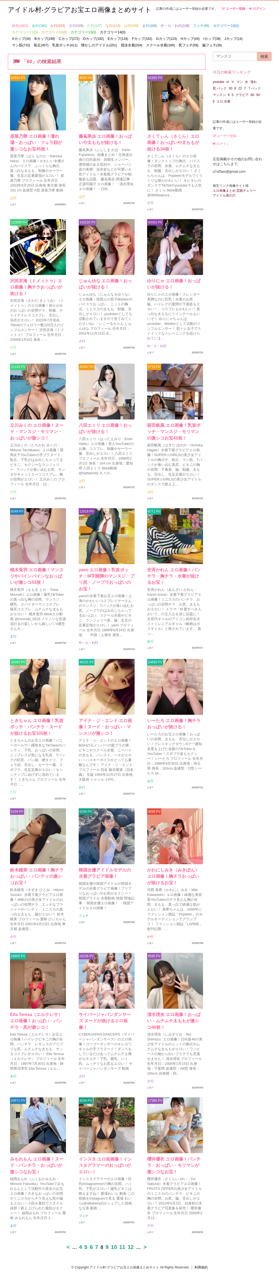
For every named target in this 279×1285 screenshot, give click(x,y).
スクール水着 (160, 45)
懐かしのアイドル (99, 45)
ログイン (257, 9)
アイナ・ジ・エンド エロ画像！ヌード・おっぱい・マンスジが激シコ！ (105, 727)
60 (258, 95)
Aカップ (21, 39)
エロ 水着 (223, 101)
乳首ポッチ (64, 45)
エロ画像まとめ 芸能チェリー (234, 191)
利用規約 (201, 1268)
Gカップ (166, 39)
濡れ (253, 82)
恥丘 (41, 45)
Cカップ (69, 39)
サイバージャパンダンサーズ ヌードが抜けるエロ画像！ (104, 1021)
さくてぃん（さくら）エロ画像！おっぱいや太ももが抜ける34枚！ (173, 142)
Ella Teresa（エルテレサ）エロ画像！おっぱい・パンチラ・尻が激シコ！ (36, 1021)
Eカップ (118, 39)
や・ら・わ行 (175, 26)
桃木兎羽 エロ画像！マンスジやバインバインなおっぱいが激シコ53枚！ (36, 576)
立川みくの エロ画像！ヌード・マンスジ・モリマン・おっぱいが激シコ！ (36, 432)
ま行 (149, 26)
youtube (218, 82)
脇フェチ (212, 45)
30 (230, 88)
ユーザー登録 (233, 9)
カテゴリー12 (54, 32)
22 (240, 88)
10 (114, 1248)
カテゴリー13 (83, 32)
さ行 (76, 26)
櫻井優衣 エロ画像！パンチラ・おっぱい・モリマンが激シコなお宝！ (173, 1166)
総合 (20, 26)
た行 (94, 26)
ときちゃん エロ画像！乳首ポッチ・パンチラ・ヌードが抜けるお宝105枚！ (36, 727)
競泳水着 (131, 45)
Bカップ (44, 39)
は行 (131, 26)
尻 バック (220, 88)
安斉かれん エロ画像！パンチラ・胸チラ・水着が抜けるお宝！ (173, 576)
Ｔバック (254, 88)
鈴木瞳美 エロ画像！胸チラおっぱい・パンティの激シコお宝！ (36, 877)
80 (252, 95)
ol (227, 82)
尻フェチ (188, 45)
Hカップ (190, 39)
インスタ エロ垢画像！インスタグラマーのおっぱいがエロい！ (105, 1166)
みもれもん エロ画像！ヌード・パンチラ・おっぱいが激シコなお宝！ (36, 1166)
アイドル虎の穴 (224, 195)
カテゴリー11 (24, 32)
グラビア (242, 95)
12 (131, 1248)
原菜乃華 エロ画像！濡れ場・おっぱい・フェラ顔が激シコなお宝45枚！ (36, 142)
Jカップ (233, 39)
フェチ (201, 26)
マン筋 (21, 45)
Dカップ (93, 39)
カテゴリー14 (112, 32)
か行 (57, 26)
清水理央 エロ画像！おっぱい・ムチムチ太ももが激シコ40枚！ (173, 1021)
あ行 (39, 26)
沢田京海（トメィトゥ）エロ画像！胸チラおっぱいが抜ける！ (36, 287)
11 (122, 1248)
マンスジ (219, 95)
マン (239, 82)
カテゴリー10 (226, 26)
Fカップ (142, 39)
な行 (113, 26)
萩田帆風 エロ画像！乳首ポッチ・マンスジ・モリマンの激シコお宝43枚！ (173, 432)
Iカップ (212, 39)
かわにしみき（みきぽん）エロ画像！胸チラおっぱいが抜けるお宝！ (173, 877)
